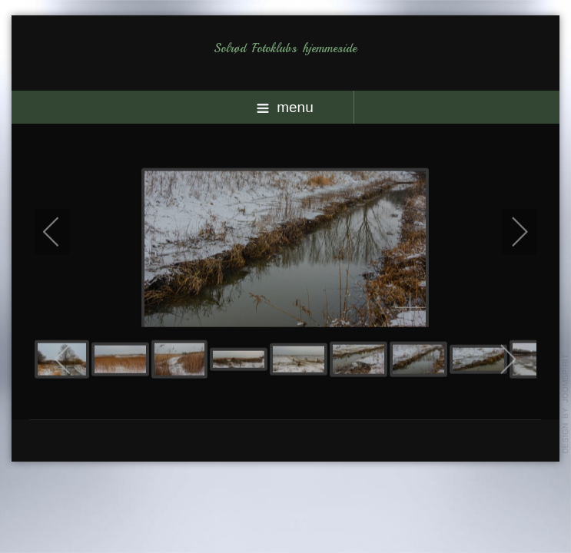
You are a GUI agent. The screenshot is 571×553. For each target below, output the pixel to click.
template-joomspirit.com (566, 404)
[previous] (61, 231)
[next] (509, 231)
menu (285, 107)
